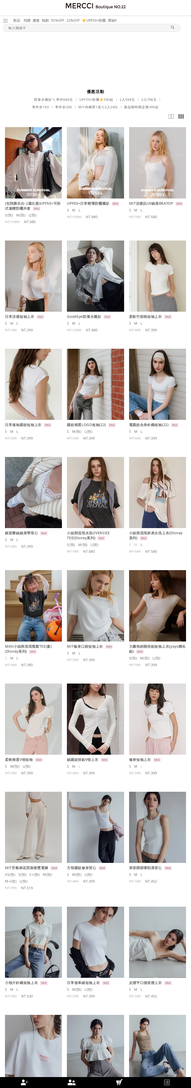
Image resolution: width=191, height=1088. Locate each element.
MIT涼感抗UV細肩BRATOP (151, 203)
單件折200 (63, 107)
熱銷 (45, 20)
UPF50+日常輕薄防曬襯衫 (88, 203)
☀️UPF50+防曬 (94, 20)
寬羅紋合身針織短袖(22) (149, 424)
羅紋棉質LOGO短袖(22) (86, 424)
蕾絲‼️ (112, 20)
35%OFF (57, 20)
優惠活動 (95, 91)
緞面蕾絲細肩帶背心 (21, 533)
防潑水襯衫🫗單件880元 (53, 99)
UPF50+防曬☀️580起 (96, 99)
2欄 (171, 116)
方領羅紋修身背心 (81, 867)
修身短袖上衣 (140, 759)
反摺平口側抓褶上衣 (145, 982)
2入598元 (127, 99)
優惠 (36, 20)
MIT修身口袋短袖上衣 (85, 646)
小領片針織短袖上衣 (21, 982)
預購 (27, 20)
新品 (16, 20)
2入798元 (149, 99)
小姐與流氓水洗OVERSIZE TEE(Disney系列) (88, 535)
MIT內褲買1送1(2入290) (98, 107)
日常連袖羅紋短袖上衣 (23, 424)
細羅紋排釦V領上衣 (82, 759)
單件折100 (40, 107)
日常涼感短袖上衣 (19, 316)
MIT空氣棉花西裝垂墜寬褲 (26, 867)
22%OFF (73, 20)
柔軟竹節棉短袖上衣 (145, 316)
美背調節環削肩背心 (145, 867)
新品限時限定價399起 (141, 107)
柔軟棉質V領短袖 (19, 759)
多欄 (181, 116)
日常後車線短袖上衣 (83, 982)
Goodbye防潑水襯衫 (84, 316)
